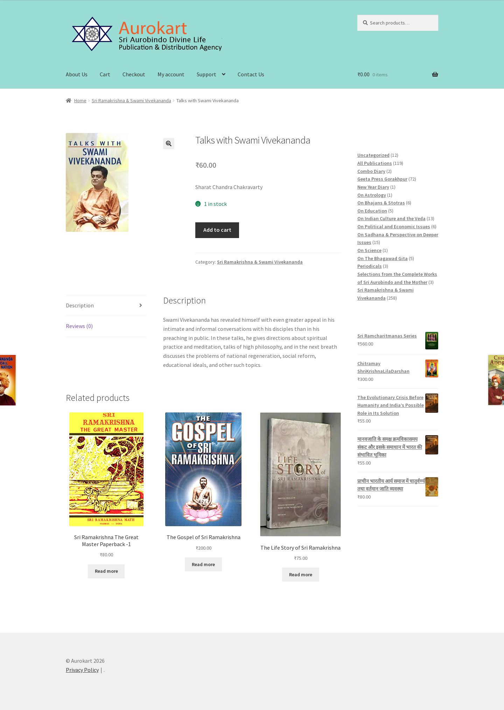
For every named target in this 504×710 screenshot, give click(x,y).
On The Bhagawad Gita (382, 258)
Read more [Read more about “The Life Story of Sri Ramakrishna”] (300, 574)
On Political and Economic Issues (393, 226)
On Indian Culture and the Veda (391, 218)
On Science (369, 250)
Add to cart (217, 229)
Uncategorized (373, 155)
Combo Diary (371, 171)
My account (171, 74)
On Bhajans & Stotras (381, 203)
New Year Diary (373, 187)
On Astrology (371, 195)
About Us (77, 74)
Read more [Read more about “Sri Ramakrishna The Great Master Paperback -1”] (106, 571)
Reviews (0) (79, 325)
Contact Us (251, 74)
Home (80, 100)
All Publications (374, 163)
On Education (372, 211)
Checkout (133, 74)
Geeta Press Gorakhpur (382, 179)
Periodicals (369, 266)
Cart (105, 74)
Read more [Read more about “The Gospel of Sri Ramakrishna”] (203, 564)
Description (80, 305)
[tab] (106, 305)
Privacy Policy (82, 669)
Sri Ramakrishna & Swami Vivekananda (131, 100)
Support (206, 74)
